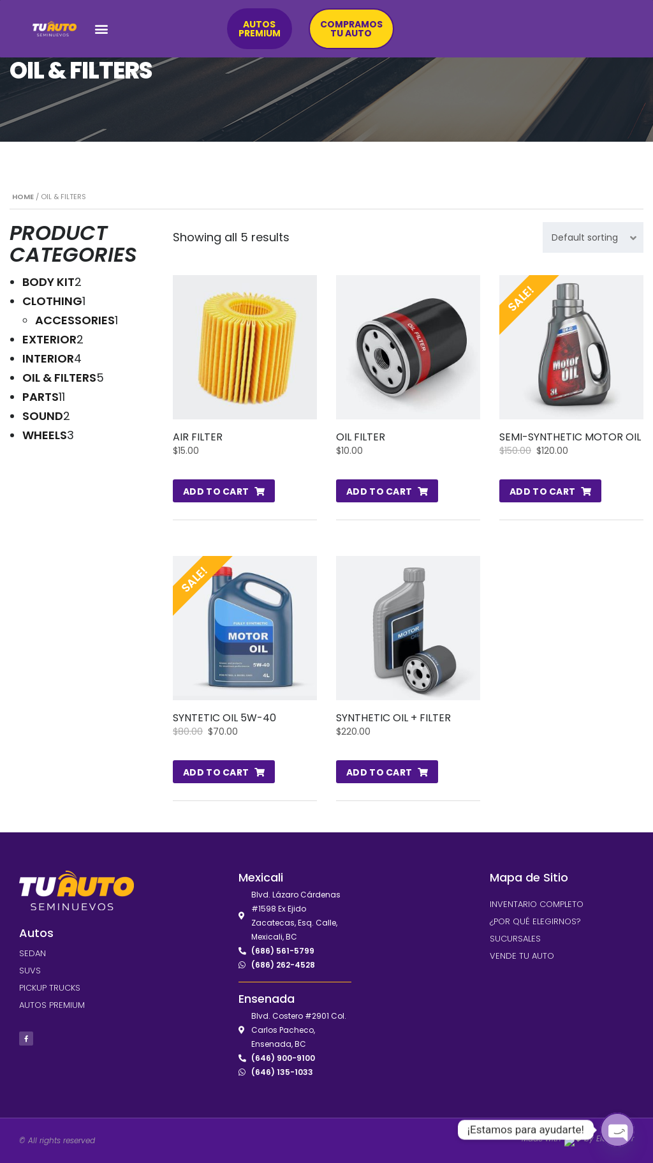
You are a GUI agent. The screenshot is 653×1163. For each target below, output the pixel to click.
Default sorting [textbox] (585, 237)
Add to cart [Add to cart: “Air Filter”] (216, 491)
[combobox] (593, 237)
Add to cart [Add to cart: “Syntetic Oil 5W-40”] (216, 772)
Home (23, 196)
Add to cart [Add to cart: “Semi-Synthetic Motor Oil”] (542, 491)
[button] (101, 29)
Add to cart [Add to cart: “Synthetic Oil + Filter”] (379, 772)
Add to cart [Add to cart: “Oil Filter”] (379, 491)
